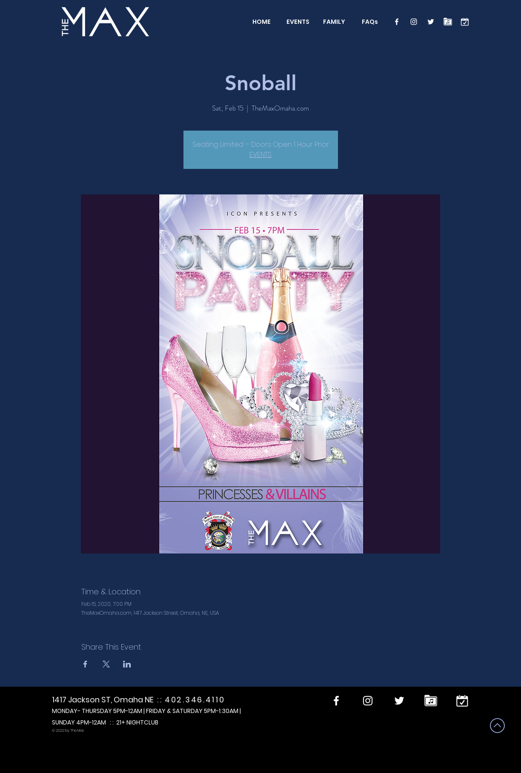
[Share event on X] (106, 664)
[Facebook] (396, 21)
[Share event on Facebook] (85, 664)
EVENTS (260, 155)
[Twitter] (431, 21)
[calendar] (465, 21)
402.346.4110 (195, 699)
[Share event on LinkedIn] (127, 664)
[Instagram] (413, 21)
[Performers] (448, 21)
